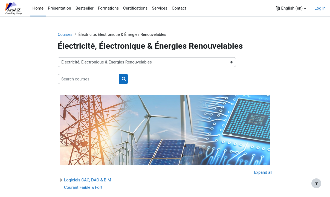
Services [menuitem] (159, 8)
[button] (291, 8)
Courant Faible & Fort (83, 187)
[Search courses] (88, 79)
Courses (65, 34)
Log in (320, 8)
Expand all (263, 172)
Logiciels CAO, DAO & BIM (87, 180)
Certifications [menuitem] (135, 8)
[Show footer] (316, 183)
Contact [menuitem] (179, 8)
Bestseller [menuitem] (85, 8)
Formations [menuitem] (108, 8)
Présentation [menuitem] (59, 8)
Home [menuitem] (38, 8)
